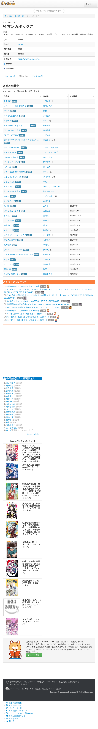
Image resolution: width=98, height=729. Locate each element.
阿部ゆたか (10, 407)
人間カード (8, 230)
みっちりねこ (9, 186)
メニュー (90, 4)
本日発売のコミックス (16, 711)
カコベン (9, 409)
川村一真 (9, 399)
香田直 (46, 216)
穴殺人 (6, 111)
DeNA (20, 44)
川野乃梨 (9, 386)
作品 (31, 689)
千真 (45, 182)
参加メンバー (29, 682)
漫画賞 (58, 689)
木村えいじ (10, 396)
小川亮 (46, 245)
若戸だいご (47, 220)
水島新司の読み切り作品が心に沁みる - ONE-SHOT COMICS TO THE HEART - (39, 304)
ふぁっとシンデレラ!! (12, 177)
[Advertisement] (44, 350)
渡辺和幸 (46, 130)
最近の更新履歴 (14, 703)
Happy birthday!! (32, 434)
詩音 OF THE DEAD (12, 147)
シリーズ (50, 689)
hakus (45, 121)
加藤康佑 (46, 254)
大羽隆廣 (46, 101)
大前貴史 (46, 259)
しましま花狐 (9, 182)
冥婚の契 (7, 269)
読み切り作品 (37, 76)
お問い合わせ (73, 682)
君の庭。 (7, 216)
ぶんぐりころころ (11, 211)
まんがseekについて (14, 682)
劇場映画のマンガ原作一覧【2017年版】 (23, 286)
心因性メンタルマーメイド (15, 235)
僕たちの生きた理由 (12, 130)
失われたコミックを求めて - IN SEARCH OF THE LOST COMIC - (33, 301)
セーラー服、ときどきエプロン (16, 125)
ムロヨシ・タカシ (50, 147)
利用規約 (41, 682)
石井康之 (46, 240)
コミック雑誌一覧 (16, 16)
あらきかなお (11, 428)
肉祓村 (6, 196)
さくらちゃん (9, 220)
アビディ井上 (48, 196)
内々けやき (47, 157)
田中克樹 (46, 264)
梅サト (9, 420)
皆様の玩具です (10, 240)
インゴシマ (8, 264)
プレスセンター (12, 684)
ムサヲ (46, 206)
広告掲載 (63, 682)
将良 (8, 422)
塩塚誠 (46, 230)
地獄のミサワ (48, 191)
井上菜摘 (46, 235)
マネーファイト (10, 152)
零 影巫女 (8, 121)
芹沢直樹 (46, 162)
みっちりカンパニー (51, 186)
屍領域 (6, 259)
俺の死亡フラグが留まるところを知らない (21, 140)
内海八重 (46, 201)
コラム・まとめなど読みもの (19, 713)
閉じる (10, 721)
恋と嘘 (6, 206)
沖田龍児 (46, 116)
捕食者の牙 (8, 225)
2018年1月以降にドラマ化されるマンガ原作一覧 (26, 314)
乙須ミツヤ (47, 140)
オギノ (46, 172)
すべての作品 (9, 76)
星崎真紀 (9, 393)
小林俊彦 (46, 125)
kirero (8, 430)
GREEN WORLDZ (11, 135)
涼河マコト (47, 177)
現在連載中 (23, 76)
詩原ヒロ (46, 269)
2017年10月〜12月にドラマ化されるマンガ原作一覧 (27, 317)
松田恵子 (9, 388)
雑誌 (44, 689)
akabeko (9, 401)
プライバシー (51, 682)
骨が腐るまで (9, 201)
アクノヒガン (15, 172)
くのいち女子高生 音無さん (15, 106)
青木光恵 (9, 391)
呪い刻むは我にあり (12, 274)
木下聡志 (46, 167)
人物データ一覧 (14, 705)
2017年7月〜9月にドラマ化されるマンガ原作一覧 (26, 320)
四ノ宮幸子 (10, 383)
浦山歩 (46, 225)
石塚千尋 (9, 414)
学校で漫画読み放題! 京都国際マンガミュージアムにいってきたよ (33, 307)
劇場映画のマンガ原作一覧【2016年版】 (23, 311)
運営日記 (24, 684)
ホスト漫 (7, 167)
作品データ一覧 (14, 708)
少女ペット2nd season (13, 250)
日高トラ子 (47, 274)
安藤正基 (46, 211)
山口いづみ (10, 404)
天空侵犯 (7, 101)
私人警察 (7, 245)
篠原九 (46, 250)
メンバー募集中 (34, 655)
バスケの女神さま (11, 157)
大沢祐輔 (46, 135)
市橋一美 (9, 417)
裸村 (45, 111)
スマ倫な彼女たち (11, 116)
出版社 (37, 689)
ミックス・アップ (50, 152)
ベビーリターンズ (18, 254)
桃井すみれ (10, 412)
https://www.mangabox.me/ (29, 59)
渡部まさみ (47, 106)
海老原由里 (10, 425)
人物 (26, 689)
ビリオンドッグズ (11, 162)
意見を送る (12, 718)
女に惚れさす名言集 (12, 191)
